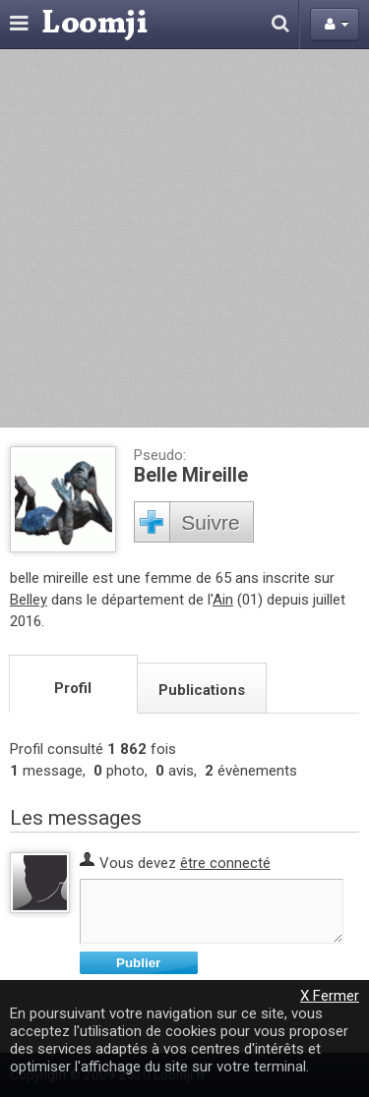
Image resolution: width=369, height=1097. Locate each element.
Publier (138, 962)
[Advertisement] (184, 238)
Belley (28, 599)
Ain (223, 599)
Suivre (210, 522)
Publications (201, 690)
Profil (73, 688)
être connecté (225, 863)
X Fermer (329, 996)
